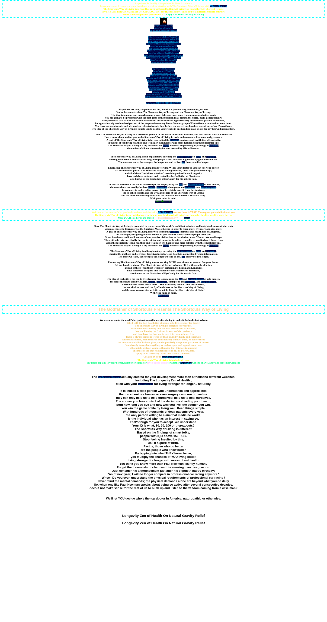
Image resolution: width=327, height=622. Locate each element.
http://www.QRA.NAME (163, 92)
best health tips (145, 384)
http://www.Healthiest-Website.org (163, 41)
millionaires (162, 187)
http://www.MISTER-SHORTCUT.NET (163, 103)
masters (151, 187)
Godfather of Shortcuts (109, 377)
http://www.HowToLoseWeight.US (163, 37)
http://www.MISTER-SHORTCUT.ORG (163, 96)
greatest (191, 184)
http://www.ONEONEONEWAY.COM (163, 78)
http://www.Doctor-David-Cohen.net (163, 51)
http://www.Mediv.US (163, 28)
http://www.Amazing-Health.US (163, 48)
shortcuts (199, 184)
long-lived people (208, 187)
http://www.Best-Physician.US (163, 60)
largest (166, 146)
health (198, 157)
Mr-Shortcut (186, 363)
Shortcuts (213, 146)
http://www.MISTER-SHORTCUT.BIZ (163, 58)
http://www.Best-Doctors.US (163, 62)
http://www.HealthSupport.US (163, 30)
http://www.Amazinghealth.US (163, 46)
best (181, 184)
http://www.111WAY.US (163, 71)
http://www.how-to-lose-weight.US (163, 39)
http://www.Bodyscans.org (163, 69)
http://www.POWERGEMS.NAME (163, 87)
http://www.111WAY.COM (163, 73)
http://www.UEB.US (163, 26)
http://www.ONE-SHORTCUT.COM (163, 80)
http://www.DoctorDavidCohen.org (163, 53)
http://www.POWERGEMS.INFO (163, 85)
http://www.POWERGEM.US (163, 76)
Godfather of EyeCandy (172, 357)
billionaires (190, 187)
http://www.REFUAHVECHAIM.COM (163, 94)
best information (184, 157)
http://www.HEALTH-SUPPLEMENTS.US (163, 55)
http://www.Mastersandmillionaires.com (163, 44)
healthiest (174, 140)
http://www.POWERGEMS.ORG (164, 89)
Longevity (211, 157)
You (183, 162)
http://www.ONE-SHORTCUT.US (163, 83)
